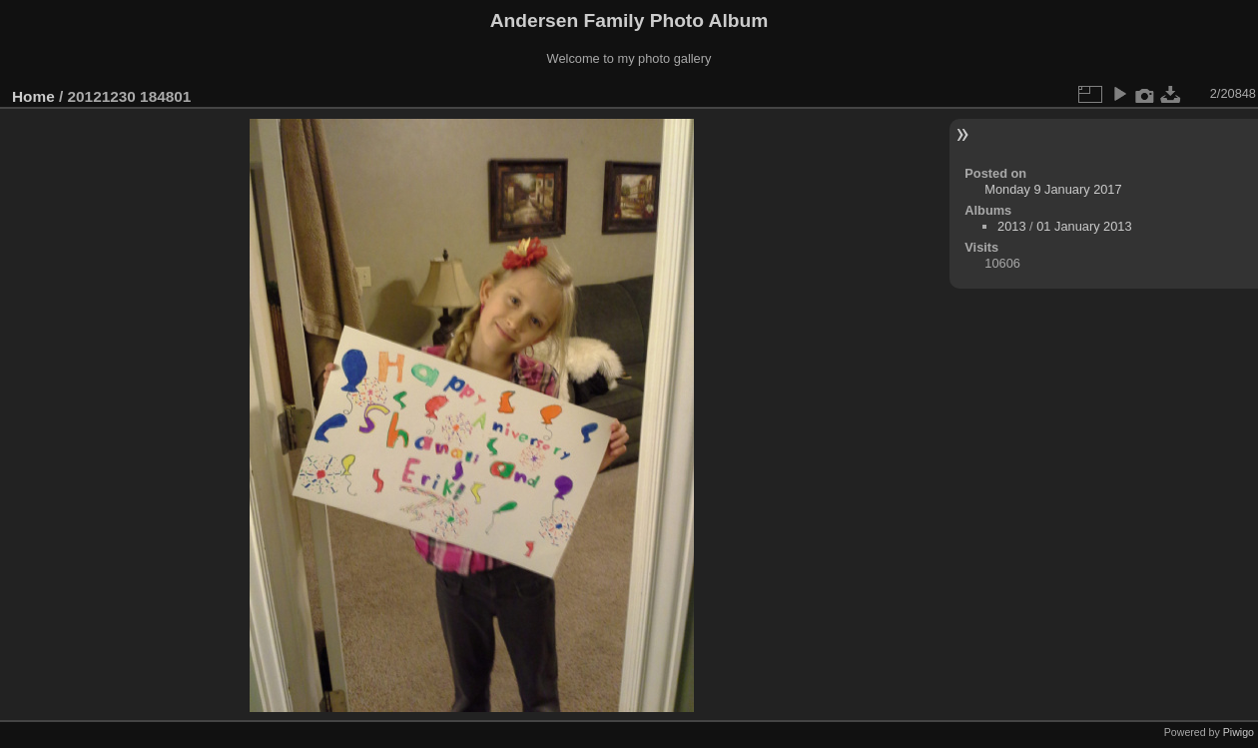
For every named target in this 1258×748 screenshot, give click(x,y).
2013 (1011, 226)
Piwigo (1238, 732)
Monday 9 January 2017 (1052, 189)
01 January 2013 (1083, 226)
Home (33, 96)
